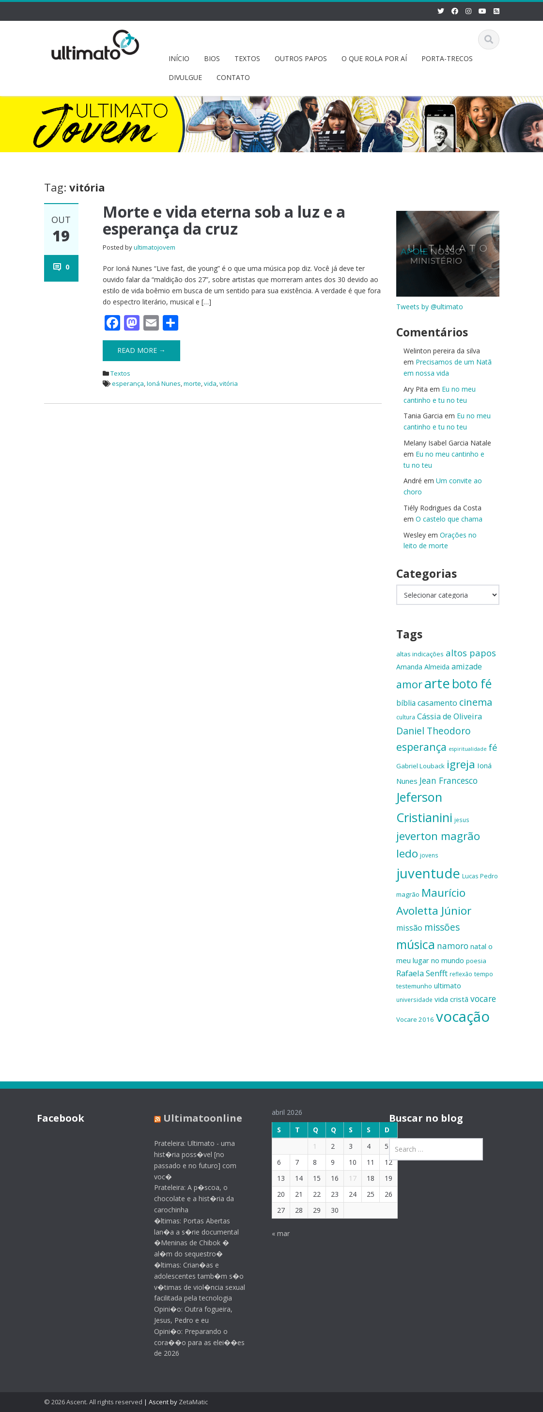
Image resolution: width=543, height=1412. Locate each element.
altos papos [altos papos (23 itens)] (471, 653)
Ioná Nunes (164, 383)
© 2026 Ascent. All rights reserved (93, 1401)
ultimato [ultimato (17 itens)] (447, 985)
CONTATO (233, 77)
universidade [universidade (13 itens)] (414, 999)
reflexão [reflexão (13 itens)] (461, 974)
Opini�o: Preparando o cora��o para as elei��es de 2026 (191, 1342)
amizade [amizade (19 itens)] (466, 666)
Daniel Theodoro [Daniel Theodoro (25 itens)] (433, 730)
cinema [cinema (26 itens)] (475, 702)
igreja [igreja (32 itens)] (461, 764)
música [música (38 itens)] (415, 944)
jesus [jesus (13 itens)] (461, 820)
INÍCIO (179, 58)
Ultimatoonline (194, 1118)
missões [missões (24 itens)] (442, 927)
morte (192, 383)
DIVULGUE (185, 77)
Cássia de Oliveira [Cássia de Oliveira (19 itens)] (449, 716)
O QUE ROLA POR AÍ (374, 58)
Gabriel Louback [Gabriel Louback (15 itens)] (420, 766)
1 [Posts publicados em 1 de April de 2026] (307, 1146)
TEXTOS (247, 58)
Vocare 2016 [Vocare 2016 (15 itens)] (415, 1019)
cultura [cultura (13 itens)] (405, 717)
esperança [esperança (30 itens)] (421, 747)
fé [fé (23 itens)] (493, 747)
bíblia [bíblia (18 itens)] (406, 703)
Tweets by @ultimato (429, 306)
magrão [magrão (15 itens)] (407, 894)
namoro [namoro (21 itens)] (452, 946)
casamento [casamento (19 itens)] (437, 703)
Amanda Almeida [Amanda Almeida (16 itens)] (423, 666)
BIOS (212, 58)
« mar (273, 1233)
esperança (128, 383)
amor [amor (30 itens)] (409, 684)
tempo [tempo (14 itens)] (483, 973)
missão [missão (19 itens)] (409, 927)
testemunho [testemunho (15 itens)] (414, 986)
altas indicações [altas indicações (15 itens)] (420, 654)
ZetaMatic (193, 1401)
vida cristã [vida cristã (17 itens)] (451, 999)
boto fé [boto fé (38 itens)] (472, 684)
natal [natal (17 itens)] (478, 946)
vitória (228, 383)
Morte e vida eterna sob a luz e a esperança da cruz (224, 220)
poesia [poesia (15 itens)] (476, 960)
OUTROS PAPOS (301, 58)
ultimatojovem (154, 247)
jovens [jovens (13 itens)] (429, 855)
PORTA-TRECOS (447, 58)
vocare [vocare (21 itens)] (483, 998)
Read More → (141, 350)
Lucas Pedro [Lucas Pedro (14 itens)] (480, 876)
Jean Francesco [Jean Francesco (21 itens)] (448, 780)
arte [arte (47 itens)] (437, 683)
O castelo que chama (449, 519)
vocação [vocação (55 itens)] (463, 1016)
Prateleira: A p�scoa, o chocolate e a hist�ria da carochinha (186, 1198)
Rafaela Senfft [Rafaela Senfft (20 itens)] (422, 973)
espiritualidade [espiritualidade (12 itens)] (468, 749)
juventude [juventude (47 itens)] (428, 873)
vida (210, 383)
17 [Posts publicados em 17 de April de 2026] (345, 1178)
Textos (120, 373)
